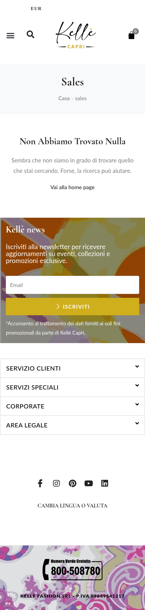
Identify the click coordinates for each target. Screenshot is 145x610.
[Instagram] (56, 483)
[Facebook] (40, 483)
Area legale (27, 425)
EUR (36, 8)
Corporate (25, 406)
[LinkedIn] (105, 483)
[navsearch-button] (30, 35)
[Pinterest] (72, 483)
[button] (10, 35)
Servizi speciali (32, 387)
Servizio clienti (33, 368)
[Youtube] (88, 483)
